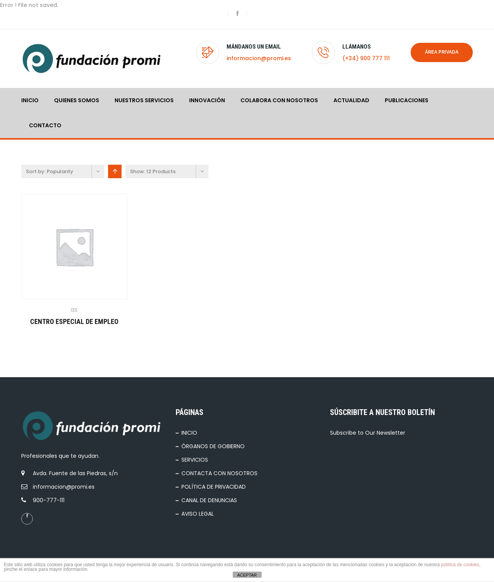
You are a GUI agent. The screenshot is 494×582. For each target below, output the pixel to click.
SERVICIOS (194, 460)
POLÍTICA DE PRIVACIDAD (213, 487)
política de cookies (460, 564)
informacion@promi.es (259, 58)
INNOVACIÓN (207, 100)
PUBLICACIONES (406, 100)
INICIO (30, 100)
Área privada (441, 52)
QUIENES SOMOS (76, 100)
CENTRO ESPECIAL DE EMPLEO (74, 321)
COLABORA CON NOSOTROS (279, 100)
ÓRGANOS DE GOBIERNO (213, 446)
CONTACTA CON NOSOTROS (219, 473)
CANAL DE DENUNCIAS (209, 500)
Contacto (45, 125)
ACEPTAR (247, 575)
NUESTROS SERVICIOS (144, 100)
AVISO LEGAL (197, 514)
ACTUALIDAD (351, 100)
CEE (74, 310)
